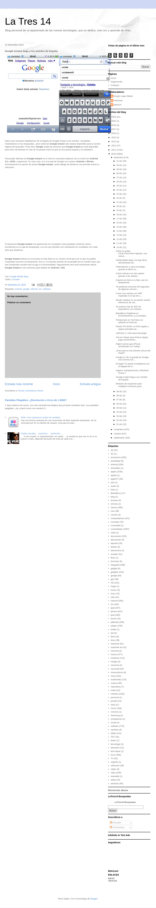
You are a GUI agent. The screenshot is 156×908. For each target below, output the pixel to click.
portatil (114, 701)
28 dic (119, 173)
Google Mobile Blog (19, 276)
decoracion (116, 536)
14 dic (119, 231)
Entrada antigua (90, 384)
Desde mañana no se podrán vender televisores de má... (133, 301)
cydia (113, 532)
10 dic (119, 247)
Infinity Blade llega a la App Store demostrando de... (131, 261)
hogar (113, 586)
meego (114, 661)
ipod (113, 615)
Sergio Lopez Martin (123, 96)
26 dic (119, 181)
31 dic (119, 161)
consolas (115, 522)
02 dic (119, 420)
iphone (114, 611)
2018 (114, 125)
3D (112, 450)
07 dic (119, 399)
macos (114, 654)
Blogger (94, 898)
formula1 (115, 561)
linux (113, 640)
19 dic (119, 210)
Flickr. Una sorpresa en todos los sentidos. (41, 417)
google (26, 289)
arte (112, 482)
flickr (113, 558)
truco (113, 755)
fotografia (115, 565)
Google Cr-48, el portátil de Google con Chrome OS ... (132, 358)
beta (113, 489)
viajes (113, 769)
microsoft (115, 669)
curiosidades (117, 529)
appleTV (114, 479)
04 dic (119, 412)
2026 (114, 117)
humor (114, 590)
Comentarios (117, 827)
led (112, 633)
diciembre (119, 157)
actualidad (115, 461)
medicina (115, 658)
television (115, 747)
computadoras (117, 518)
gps (112, 579)
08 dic (119, 395)
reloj (113, 704)
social (113, 722)
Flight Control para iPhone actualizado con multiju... (128, 345)
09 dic (119, 391)
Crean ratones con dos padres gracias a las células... (130, 274)
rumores (114, 712)
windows (115, 783)
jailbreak (114, 622)
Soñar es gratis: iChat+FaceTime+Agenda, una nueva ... (131, 253)
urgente (114, 762)
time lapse (115, 751)
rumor (113, 708)
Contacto (115, 85)
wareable (115, 776)
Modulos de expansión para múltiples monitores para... (129, 384)
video (113, 772)
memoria (115, 665)
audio (113, 486)
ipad (113, 608)
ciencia (114, 507)
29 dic (119, 169)
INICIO (111, 878)
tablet (113, 733)
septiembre (119, 437)
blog (113, 497)
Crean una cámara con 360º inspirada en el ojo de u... (129, 294)
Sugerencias (116, 81)
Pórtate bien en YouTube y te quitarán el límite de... (129, 321)
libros (113, 636)
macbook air (116, 647)
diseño (114, 547)
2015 (114, 137)
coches (114, 515)
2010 (114, 154)
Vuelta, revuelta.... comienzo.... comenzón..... (42, 433)
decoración (116, 540)
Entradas (115, 822)
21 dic (119, 202)
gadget (114, 568)
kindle (113, 629)
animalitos (115, 468)
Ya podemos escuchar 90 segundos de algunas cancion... (132, 288)
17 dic (119, 218)
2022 (114, 121)
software (47, 289)
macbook (115, 643)
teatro (113, 740)
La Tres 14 (28, 21)
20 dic (119, 206)
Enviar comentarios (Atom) (30, 390)
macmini (114, 651)
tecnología (115, 744)
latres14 (117, 104)
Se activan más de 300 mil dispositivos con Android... (129, 307)
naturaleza (116, 686)
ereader (114, 554)
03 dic (119, 416)
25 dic (119, 185)
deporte (114, 543)
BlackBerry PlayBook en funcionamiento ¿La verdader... (131, 314)
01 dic (119, 424)
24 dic (119, 190)
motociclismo (117, 672)
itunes (113, 618)
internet (34, 289)
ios (40, 289)
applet (113, 475)
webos (114, 780)
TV (112, 758)
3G (112, 454)
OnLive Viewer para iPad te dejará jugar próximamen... (132, 338)
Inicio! (113, 78)
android (18, 289)
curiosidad (115, 525)
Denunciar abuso (118, 790)
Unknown (118, 100)
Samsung (115, 715)
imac (113, 593)
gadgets (114, 572)
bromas (114, 500)
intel (113, 597)
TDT (113, 737)
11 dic (119, 243)
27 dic (119, 177)
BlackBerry (116, 493)
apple (113, 471)
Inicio (56, 384)
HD (112, 582)
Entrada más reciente (19, 384)
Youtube (16, 279)
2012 (114, 145)
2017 (114, 129)
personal (115, 697)
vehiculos (115, 765)
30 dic (119, 165)
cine (113, 511)
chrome (114, 504)
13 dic (119, 235)
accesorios (116, 457)
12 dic (119, 239)
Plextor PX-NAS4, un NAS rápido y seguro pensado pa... (132, 327)
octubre (118, 433)
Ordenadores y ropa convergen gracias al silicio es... (130, 268)
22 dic (119, 198)
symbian (114, 729)
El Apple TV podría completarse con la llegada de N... (133, 365)
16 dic (119, 222)
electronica (116, 550)
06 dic (119, 404)
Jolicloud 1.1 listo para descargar (131, 333)
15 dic (119, 227)
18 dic (119, 214)
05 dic (119, 408)
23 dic (119, 194)
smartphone (116, 719)
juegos (114, 625)
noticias (114, 694)
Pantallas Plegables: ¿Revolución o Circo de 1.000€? (36, 400)
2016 (114, 133)
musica (114, 683)
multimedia (116, 679)
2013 (114, 141)
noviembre (119, 429)
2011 (114, 150)
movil (113, 676)
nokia (113, 690)
